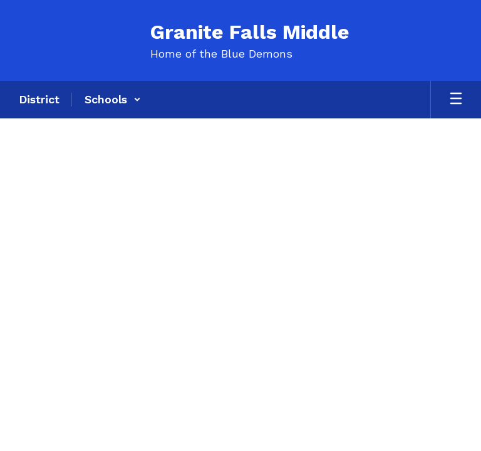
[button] (112, 99)
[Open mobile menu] (456, 99)
